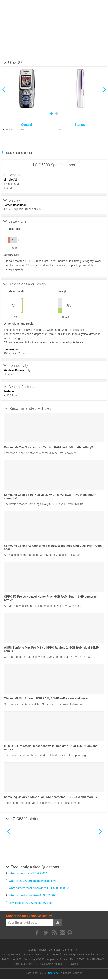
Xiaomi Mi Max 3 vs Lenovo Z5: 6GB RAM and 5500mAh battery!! (48, 447)
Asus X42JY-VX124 (51, 963)
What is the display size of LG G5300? (32, 895)
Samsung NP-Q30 (34, 959)
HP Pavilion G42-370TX (78, 963)
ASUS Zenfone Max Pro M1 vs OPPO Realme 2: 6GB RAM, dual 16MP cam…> (51, 649)
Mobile (32, 949)
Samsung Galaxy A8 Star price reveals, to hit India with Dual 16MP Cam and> (53, 547)
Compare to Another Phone (17, 153)
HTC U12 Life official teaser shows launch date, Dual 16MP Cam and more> (51, 747)
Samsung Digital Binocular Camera (84, 954)
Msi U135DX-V (95, 959)
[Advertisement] (54, 29)
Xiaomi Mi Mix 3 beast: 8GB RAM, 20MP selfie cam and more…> (47, 698)
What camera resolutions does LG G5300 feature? (39, 888)
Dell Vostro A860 (12, 959)
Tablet (43, 949)
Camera (67, 949)
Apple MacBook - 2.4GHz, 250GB (65, 959)
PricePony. (53, 972)
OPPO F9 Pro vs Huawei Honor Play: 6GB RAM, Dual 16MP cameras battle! (50, 598)
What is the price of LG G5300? (28, 873)
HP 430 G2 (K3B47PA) (48, 954)
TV (76, 949)
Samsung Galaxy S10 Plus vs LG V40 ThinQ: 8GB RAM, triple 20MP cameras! (50, 496)
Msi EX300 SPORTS (26, 963)
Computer (55, 949)
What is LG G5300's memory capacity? (32, 880)
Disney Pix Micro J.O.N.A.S (17, 954)
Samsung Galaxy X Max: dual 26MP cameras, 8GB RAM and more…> (50, 797)
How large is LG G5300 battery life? (30, 902)
